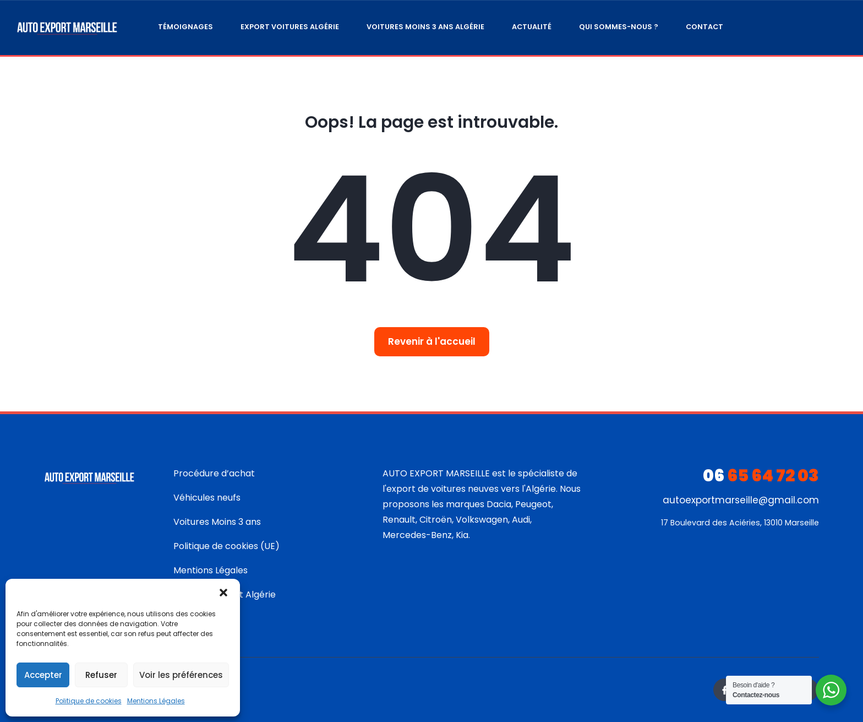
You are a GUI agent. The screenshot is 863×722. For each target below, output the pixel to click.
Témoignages (185, 26)
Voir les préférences (181, 675)
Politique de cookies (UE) (226, 546)
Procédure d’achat (214, 473)
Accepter (43, 675)
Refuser (101, 675)
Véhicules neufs (207, 497)
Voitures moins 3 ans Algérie (425, 26)
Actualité (531, 26)
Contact (704, 26)
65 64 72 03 (761, 475)
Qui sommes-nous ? (618, 26)
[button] (223, 592)
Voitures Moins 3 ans (217, 521)
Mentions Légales (156, 700)
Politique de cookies (89, 700)
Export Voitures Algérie (290, 26)
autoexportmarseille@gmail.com (741, 500)
